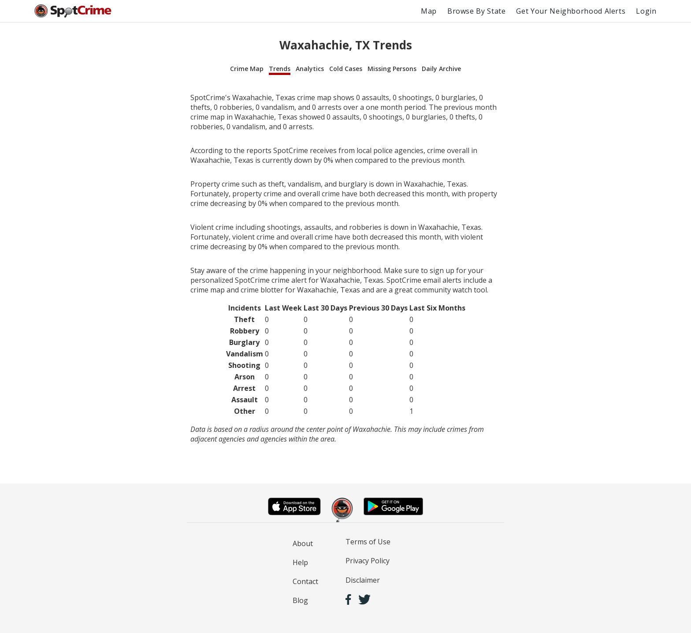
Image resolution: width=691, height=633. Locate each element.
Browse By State (476, 11)
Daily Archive (441, 68)
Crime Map (247, 68)
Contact (305, 581)
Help (300, 562)
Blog (300, 600)
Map (429, 11)
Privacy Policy (368, 561)
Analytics (310, 68)
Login (646, 11)
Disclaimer (363, 580)
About (303, 543)
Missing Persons (392, 68)
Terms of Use (368, 542)
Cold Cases (345, 68)
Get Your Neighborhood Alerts (570, 11)
